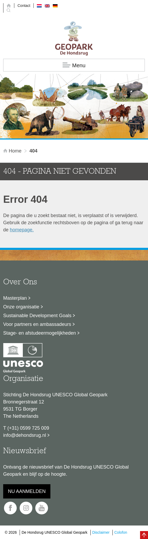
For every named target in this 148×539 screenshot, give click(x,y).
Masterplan (15, 298)
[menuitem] (39, 5)
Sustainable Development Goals (37, 315)
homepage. (22, 229)
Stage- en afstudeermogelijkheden (39, 333)
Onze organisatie (21, 306)
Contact (24, 5)
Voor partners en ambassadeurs (37, 324)
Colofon (120, 532)
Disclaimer (101, 532)
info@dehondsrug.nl (24, 435)
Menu (74, 65)
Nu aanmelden (27, 491)
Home (13, 151)
